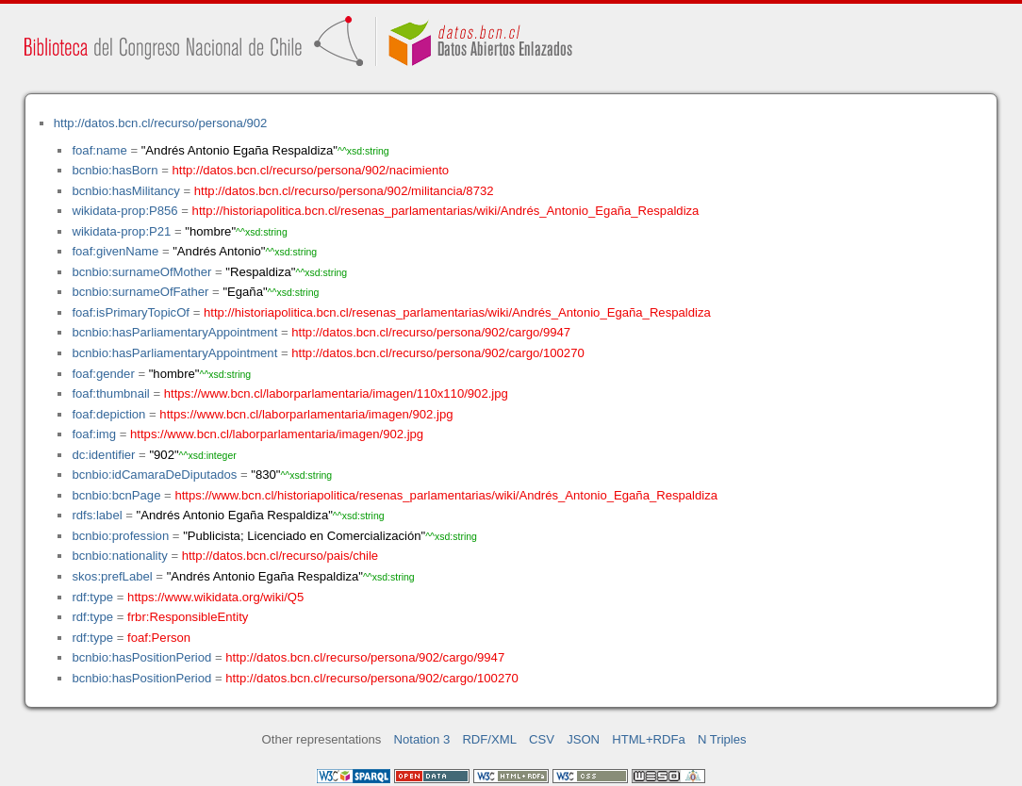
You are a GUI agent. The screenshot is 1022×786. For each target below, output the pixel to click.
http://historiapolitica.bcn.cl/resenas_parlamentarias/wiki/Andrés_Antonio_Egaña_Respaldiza (446, 211)
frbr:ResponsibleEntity (187, 617)
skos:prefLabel (112, 576)
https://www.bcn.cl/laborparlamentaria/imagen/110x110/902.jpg (336, 393)
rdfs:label (97, 515)
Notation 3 (422, 739)
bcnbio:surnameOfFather (140, 292)
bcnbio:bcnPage (116, 495)
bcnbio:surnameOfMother (141, 272)
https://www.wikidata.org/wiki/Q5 (215, 597)
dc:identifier (103, 455)
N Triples (722, 739)
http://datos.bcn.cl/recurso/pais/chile (280, 556)
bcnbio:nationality (119, 556)
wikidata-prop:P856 (124, 211)
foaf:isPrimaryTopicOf (131, 312)
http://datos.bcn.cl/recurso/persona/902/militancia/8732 (344, 191)
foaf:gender (103, 374)
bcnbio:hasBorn (114, 170)
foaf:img (94, 434)
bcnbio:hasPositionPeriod (141, 657)
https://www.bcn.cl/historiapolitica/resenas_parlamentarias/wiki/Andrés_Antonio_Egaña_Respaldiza (445, 495)
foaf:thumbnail (110, 393)
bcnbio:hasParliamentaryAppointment (174, 332)
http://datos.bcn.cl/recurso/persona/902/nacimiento (310, 170)
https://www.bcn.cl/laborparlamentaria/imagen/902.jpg (306, 414)
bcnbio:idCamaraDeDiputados (154, 474)
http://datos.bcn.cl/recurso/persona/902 (161, 123)
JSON (583, 739)
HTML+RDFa (648, 739)
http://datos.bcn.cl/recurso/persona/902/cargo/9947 (430, 332)
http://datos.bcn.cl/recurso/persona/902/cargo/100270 (437, 353)
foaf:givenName (115, 251)
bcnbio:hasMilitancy (125, 191)
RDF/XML (489, 739)
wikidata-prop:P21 (121, 231)
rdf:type (92, 597)
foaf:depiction (108, 414)
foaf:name (99, 150)
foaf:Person (158, 637)
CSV (541, 739)
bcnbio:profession (120, 536)
